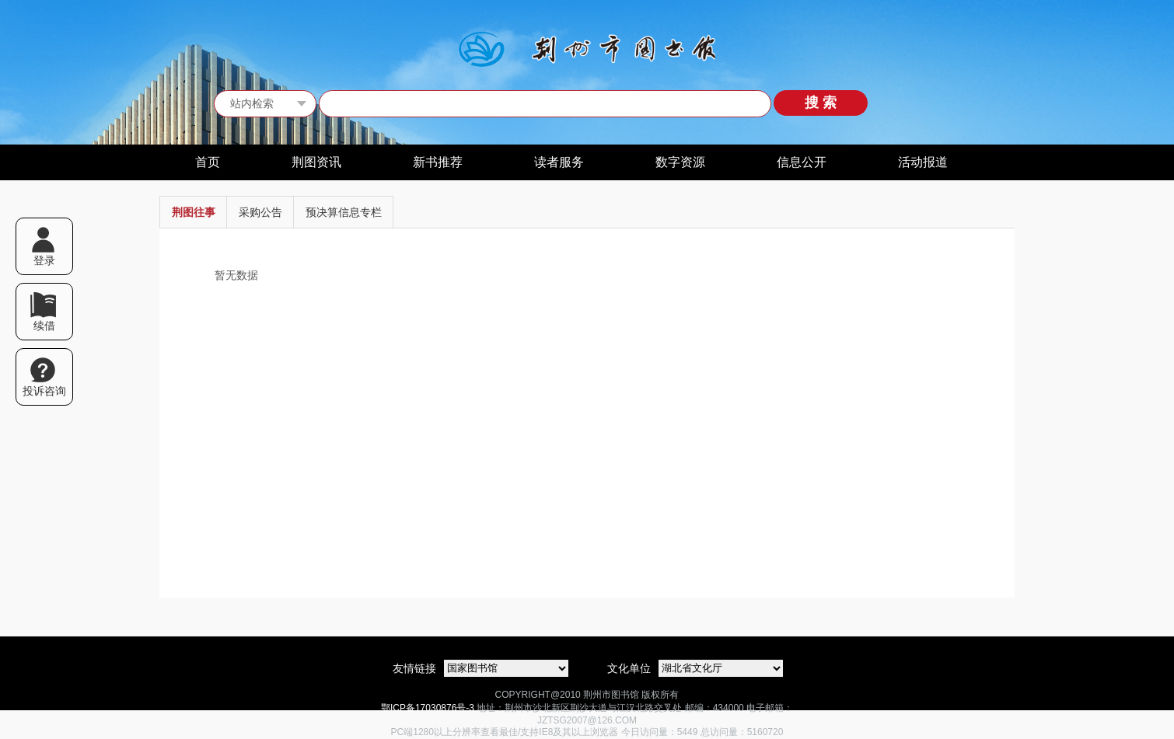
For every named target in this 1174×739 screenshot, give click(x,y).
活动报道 (923, 162)
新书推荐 (438, 162)
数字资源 (680, 162)
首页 (207, 162)
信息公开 (801, 162)
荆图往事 (193, 212)
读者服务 (559, 162)
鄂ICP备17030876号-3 (427, 707)
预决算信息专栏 (344, 212)
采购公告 (260, 212)
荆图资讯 (316, 162)
